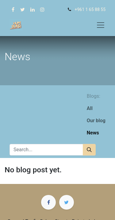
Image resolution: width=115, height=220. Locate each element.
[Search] (89, 150)
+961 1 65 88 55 (90, 9)
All (90, 108)
